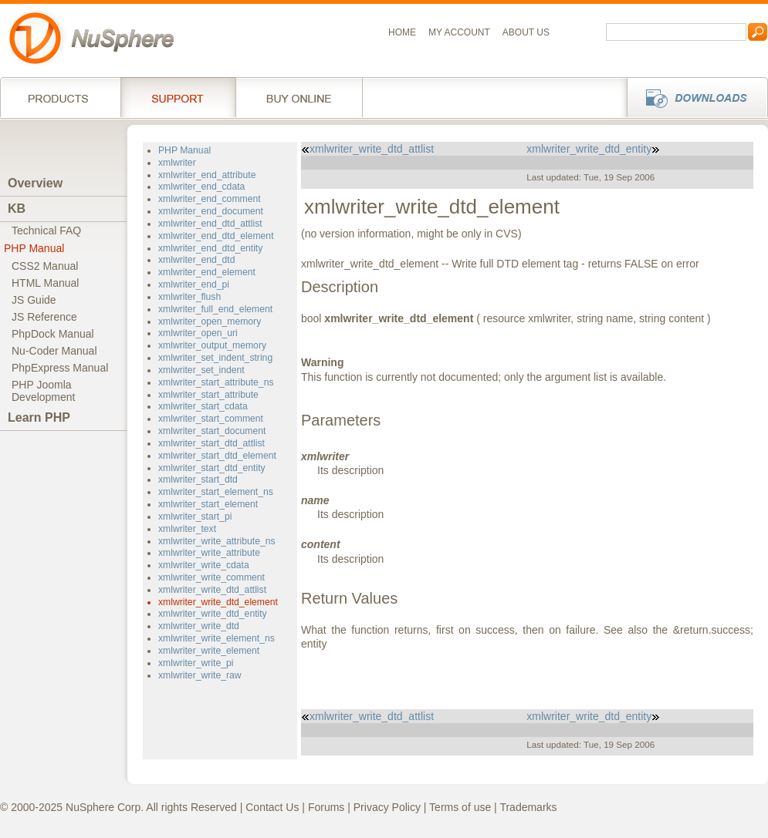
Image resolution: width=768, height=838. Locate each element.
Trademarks (528, 807)
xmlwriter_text (187, 528)
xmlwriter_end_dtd (196, 259)
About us (526, 32)
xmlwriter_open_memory (209, 321)
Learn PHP (39, 417)
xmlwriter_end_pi (193, 284)
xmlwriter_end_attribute (207, 175)
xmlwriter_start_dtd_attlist (211, 443)
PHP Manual (34, 248)
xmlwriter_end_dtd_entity (210, 248)
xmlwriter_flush (189, 296)
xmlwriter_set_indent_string (215, 357)
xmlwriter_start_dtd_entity (212, 468)
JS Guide (34, 300)
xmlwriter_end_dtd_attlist (210, 223)
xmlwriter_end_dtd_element (216, 236)
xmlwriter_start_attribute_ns (216, 382)
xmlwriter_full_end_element (215, 309)
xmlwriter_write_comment (211, 577)
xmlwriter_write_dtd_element (218, 602)
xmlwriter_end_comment (209, 199)
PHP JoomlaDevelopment (44, 391)
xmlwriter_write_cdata (203, 565)
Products (60, 97)
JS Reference (44, 317)
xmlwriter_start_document (212, 431)
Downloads (692, 97)
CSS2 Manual (45, 266)
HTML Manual (45, 283)
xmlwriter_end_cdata (201, 186)
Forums (326, 807)
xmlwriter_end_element (206, 272)
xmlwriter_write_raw (200, 675)
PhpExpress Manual (60, 368)
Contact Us (272, 807)
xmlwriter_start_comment (210, 418)
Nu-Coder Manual (54, 351)
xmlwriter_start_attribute (208, 394)
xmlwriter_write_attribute (209, 552)
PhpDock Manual (53, 334)
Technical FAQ (46, 230)
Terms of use (460, 807)
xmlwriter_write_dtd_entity (212, 613)
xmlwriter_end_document (210, 211)
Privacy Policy (387, 807)
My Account (459, 32)
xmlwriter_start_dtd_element (217, 455)
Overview (35, 183)
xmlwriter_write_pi (195, 663)
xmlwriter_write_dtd (198, 626)
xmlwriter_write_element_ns (216, 638)
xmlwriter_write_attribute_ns (217, 541)
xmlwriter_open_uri (198, 333)
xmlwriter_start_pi (195, 516)
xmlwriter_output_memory (212, 345)
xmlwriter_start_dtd (198, 479)
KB (16, 208)
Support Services (177, 97)
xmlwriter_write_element (208, 650)
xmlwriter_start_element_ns (215, 491)
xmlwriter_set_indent (201, 370)
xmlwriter (177, 162)
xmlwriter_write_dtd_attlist (212, 589)
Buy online (299, 97)
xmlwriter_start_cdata (203, 406)
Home (402, 32)
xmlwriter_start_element (208, 504)
